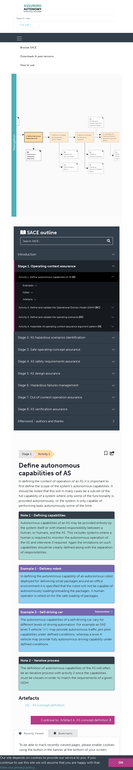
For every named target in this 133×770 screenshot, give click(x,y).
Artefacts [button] (29, 299)
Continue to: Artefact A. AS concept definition (76, 720)
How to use (27, 65)
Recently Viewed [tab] (31, 733)
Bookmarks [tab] (63, 733)
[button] (13, 145)
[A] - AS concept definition (44, 705)
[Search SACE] (109, 241)
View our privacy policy (17, 767)
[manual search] (62, 241)
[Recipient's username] (65, 18)
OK (120, 762)
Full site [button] (24, 24)
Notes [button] (28, 292)
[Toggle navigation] (19, 38)
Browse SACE (28, 47)
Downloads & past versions (37, 56)
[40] (45, 629)
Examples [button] (30, 285)
